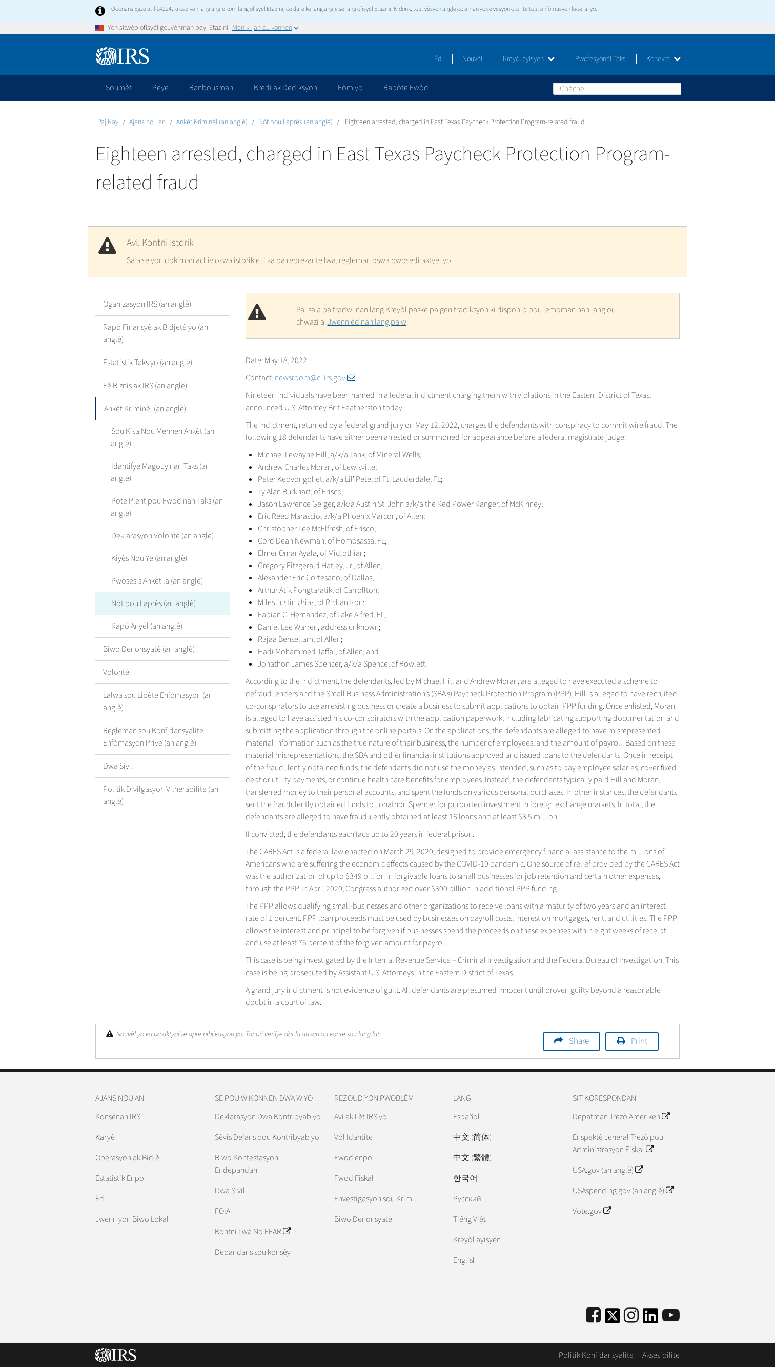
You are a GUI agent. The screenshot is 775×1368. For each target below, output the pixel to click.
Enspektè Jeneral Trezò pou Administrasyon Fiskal (618, 1143)
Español (466, 1116)
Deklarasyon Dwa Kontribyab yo (268, 1116)
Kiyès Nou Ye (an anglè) (149, 558)
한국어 (465, 1178)
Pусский (467, 1198)
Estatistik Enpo (119, 1178)
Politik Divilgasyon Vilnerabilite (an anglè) (160, 795)
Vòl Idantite (353, 1137)
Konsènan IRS (117, 1116)
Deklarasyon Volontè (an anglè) (162, 535)
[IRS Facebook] (593, 1316)
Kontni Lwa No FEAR (253, 1231)
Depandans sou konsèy (253, 1252)
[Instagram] (631, 1316)
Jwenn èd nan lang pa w (367, 322)
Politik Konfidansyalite (596, 1355)
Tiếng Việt (469, 1219)
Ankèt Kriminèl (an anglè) (212, 122)
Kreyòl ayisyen (529, 59)
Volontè (116, 672)
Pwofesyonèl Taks (600, 59)
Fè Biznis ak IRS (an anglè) (145, 385)
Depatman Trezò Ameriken (621, 1116)
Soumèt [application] (119, 87)
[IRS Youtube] (671, 1316)
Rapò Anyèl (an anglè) (146, 626)
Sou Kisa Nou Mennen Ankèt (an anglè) (162, 437)
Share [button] (579, 1041)
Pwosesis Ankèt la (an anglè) (156, 581)
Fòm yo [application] (350, 87)
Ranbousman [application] (211, 87)
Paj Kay (107, 122)
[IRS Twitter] (612, 1319)
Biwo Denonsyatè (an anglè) (149, 649)
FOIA (222, 1211)
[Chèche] (617, 89)
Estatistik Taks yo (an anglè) (147, 362)
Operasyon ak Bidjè (127, 1157)
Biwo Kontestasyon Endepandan (246, 1164)
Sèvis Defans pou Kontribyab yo (267, 1137)
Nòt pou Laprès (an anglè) (295, 122)
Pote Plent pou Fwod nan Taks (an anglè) (166, 507)
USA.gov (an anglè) (608, 1170)
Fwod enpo (353, 1157)
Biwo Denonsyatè (363, 1219)
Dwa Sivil (118, 766)
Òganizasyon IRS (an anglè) (147, 304)
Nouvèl (472, 59)
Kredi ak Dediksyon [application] (285, 87)
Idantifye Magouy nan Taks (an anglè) (160, 472)
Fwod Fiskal (354, 1178)
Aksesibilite (661, 1355)
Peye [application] (160, 87)
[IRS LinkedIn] (650, 1319)
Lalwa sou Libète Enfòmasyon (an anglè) (158, 701)
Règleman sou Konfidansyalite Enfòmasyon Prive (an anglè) (153, 737)
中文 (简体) (472, 1137)
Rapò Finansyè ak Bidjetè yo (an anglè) (155, 333)
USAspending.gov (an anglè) (623, 1190)
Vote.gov (592, 1211)
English (465, 1260)
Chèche (673, 88)
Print (639, 1041)
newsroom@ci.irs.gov (315, 378)
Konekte (663, 59)
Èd (438, 59)
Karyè (105, 1137)
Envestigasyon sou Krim (373, 1198)
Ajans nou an (147, 122)
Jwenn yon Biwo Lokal (132, 1219)
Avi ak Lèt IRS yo (360, 1116)
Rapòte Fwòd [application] (406, 87)
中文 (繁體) (472, 1157)
